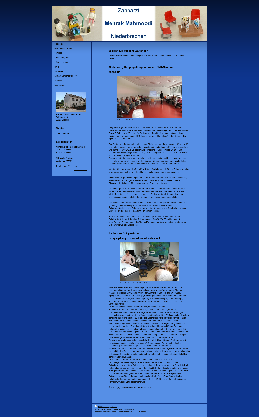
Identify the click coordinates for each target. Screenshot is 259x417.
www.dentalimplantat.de (172, 222)
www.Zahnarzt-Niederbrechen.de (123, 222)
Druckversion (102, 407)
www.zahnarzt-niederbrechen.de (130, 382)
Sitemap (113, 407)
